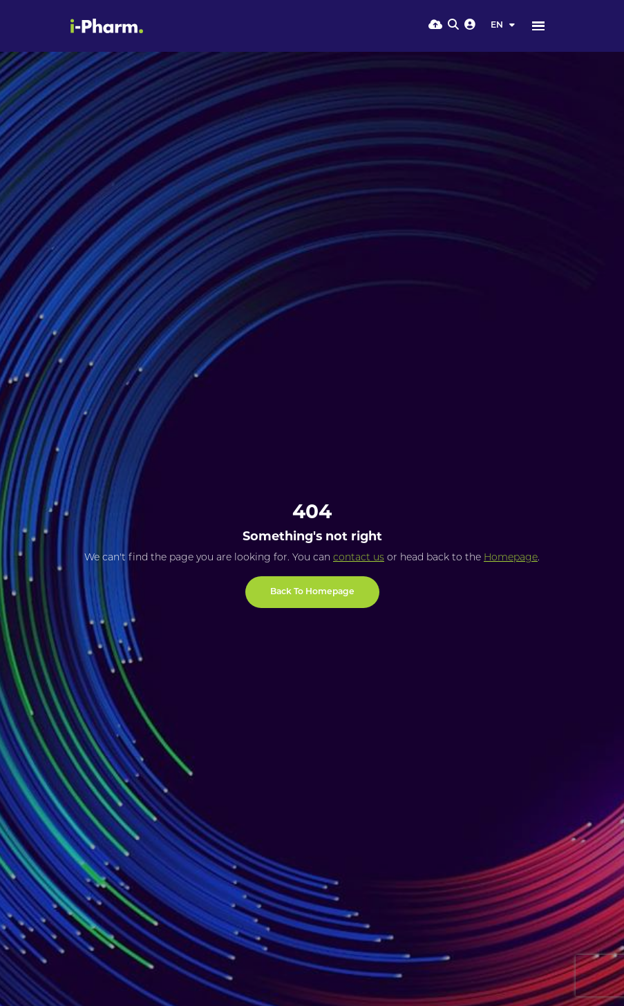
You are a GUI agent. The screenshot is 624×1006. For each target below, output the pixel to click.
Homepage (511, 558)
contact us (358, 558)
